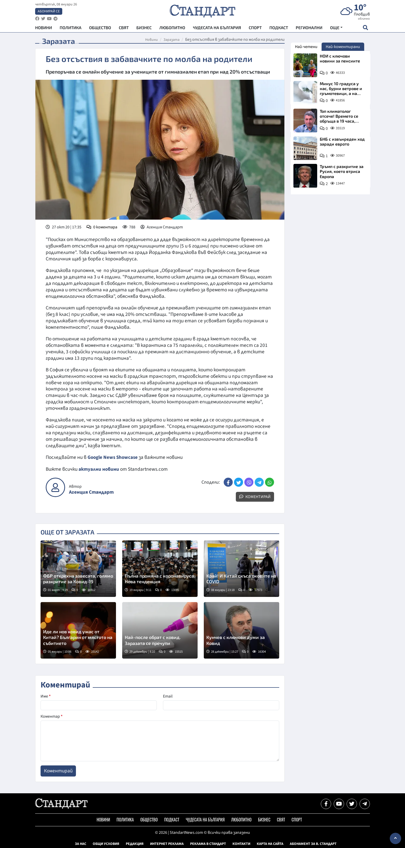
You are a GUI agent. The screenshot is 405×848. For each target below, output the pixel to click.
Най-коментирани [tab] (343, 47)
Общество (100, 28)
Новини (43, 28)
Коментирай (255, 496)
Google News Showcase (113, 457)
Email (168, 696)
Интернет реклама (167, 843)
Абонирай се (49, 11)
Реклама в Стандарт (208, 843)
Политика (70, 28)
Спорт (255, 28)
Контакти (241, 843)
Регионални (309, 28)
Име (46, 696)
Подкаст (278, 28)
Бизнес (144, 28)
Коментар (52, 716)
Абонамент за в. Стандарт (313, 843)
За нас (80, 843)
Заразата (171, 39)
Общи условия (106, 843)
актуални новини (99, 469)
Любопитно (172, 28)
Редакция (135, 843)
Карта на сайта (270, 843)
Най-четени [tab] (306, 47)
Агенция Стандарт (91, 492)
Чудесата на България (217, 28)
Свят (124, 28)
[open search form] (365, 28)
